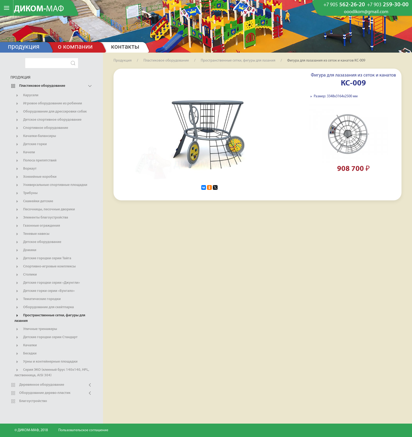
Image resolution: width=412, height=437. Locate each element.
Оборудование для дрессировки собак (50, 111)
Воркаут (25, 168)
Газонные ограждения (37, 225)
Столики (25, 274)
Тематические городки (37, 299)
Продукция (23, 46)
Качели (24, 152)
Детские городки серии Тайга (42, 258)
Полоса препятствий (35, 160)
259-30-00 (388, 5)
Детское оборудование (37, 242)
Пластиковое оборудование (38, 86)
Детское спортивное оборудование (47, 120)
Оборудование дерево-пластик (40, 393)
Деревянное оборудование (37, 385)
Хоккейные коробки (35, 177)
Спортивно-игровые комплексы (45, 266)
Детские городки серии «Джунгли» (47, 283)
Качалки (25, 345)
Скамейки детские (33, 201)
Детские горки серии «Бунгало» (44, 291)
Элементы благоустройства (41, 217)
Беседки (25, 353)
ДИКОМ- (39, 9)
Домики (25, 250)
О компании (75, 46)
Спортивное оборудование (41, 128)
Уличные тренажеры (35, 329)
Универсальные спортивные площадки (50, 185)
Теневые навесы (31, 234)
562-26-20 (344, 5)
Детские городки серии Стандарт (46, 337)
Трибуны (26, 193)
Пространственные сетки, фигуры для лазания (49, 318)
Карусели (26, 95)
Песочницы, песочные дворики (44, 209)
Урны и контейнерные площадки (46, 361)
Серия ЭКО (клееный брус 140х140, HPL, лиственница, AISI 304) (51, 372)
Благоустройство (29, 401)
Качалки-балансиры (35, 136)
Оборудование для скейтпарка (44, 307)
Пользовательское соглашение (83, 430)
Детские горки (30, 144)
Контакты (125, 46)
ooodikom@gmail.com (366, 12)
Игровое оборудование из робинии (48, 103)
